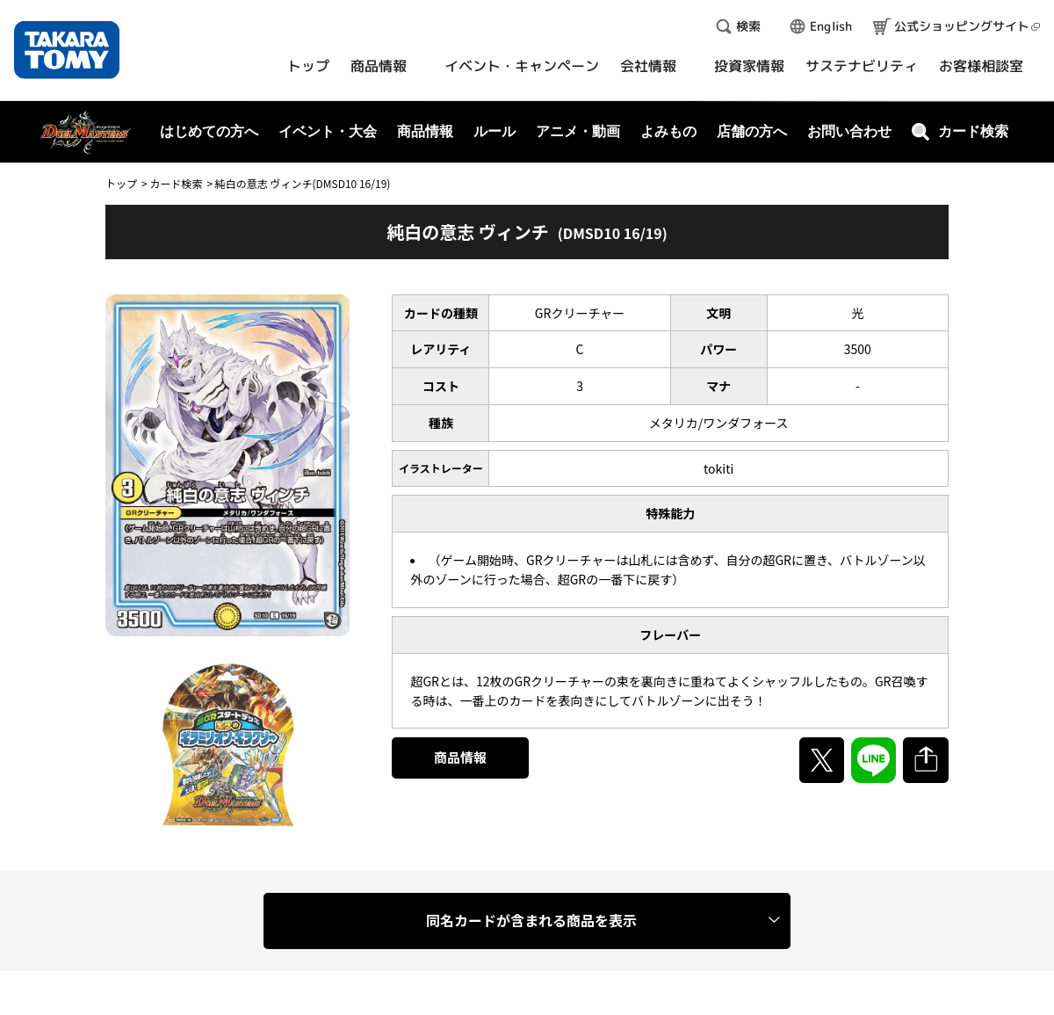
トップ (121, 183)
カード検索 (175, 183)
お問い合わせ (849, 131)
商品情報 (460, 757)
